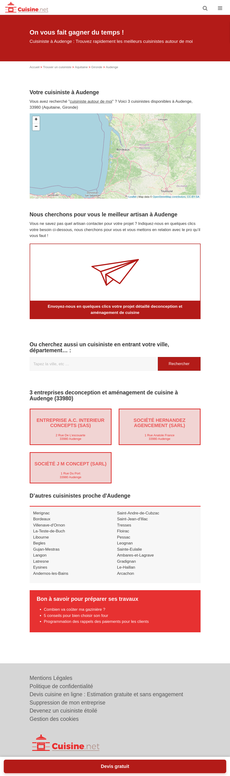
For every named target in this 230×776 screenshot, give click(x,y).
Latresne (41, 561)
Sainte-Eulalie (129, 549)
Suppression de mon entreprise (68, 703)
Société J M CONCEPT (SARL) (70, 463)
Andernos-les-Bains (50, 573)
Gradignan (126, 561)
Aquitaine (81, 67)
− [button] (36, 126)
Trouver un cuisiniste (57, 67)
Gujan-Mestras (46, 549)
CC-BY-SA (193, 196)
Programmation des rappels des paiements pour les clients (96, 621)
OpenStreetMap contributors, (170, 196)
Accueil (35, 67)
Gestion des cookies (54, 719)
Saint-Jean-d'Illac (132, 519)
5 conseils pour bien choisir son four (76, 615)
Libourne (41, 537)
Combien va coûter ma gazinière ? (74, 609)
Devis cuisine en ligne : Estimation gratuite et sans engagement (106, 694)
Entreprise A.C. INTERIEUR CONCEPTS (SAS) (70, 422)
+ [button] (36, 119)
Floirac (123, 531)
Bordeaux (42, 519)
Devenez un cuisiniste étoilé (63, 711)
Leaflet (132, 196)
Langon (40, 555)
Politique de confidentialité (61, 686)
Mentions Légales (51, 678)
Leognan (125, 543)
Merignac (41, 513)
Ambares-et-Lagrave (135, 555)
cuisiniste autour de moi (91, 101)
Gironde (96, 67)
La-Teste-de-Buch (49, 531)
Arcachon (125, 573)
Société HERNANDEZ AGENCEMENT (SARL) (160, 422)
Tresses (124, 525)
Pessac (123, 537)
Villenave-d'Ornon (49, 525)
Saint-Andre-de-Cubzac (138, 513)
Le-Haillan (126, 567)
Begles (39, 543)
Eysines (40, 567)
